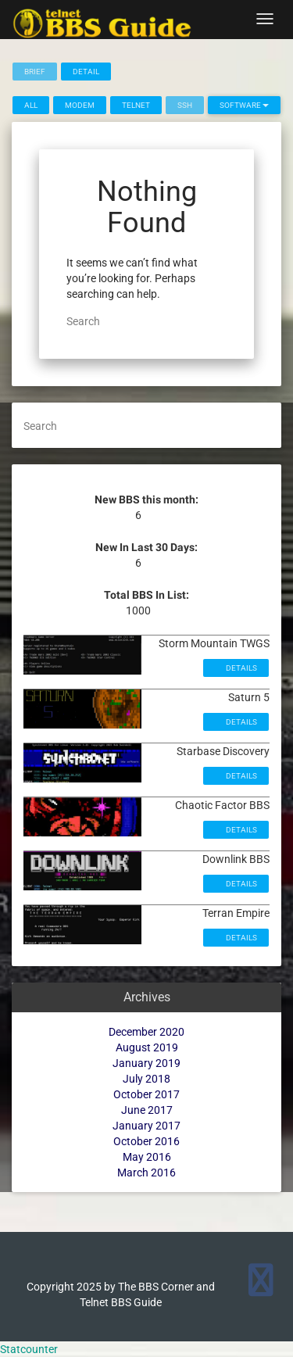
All (31, 105)
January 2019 (146, 1063)
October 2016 (146, 1141)
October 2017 (146, 1094)
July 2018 (146, 1078)
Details (240, 668)
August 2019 (147, 1047)
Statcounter (29, 1349)
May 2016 (147, 1157)
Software (244, 105)
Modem (80, 105)
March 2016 (146, 1172)
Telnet (136, 105)
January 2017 (146, 1125)
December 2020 (146, 1032)
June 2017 (147, 1110)
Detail (86, 71)
